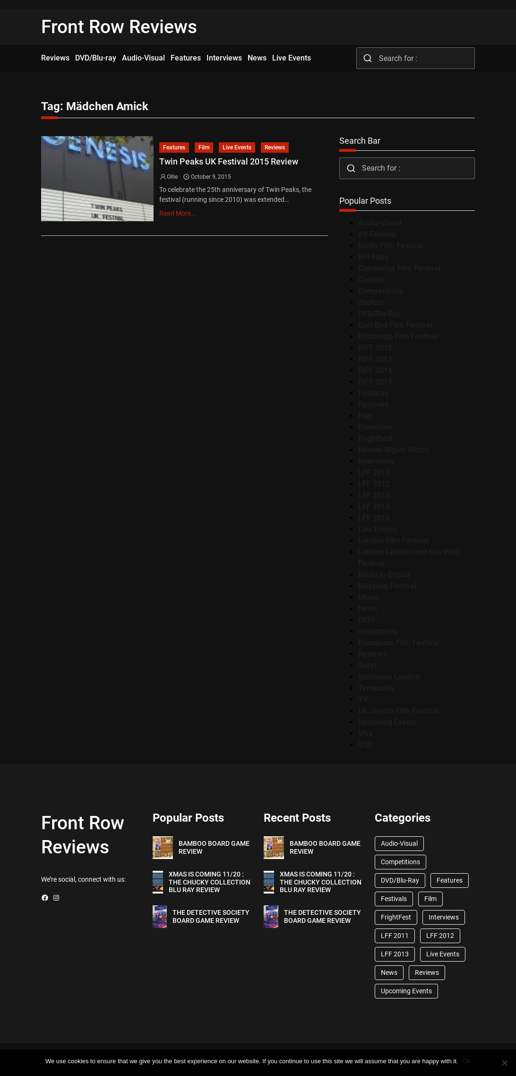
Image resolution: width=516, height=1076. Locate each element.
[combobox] (415, 58)
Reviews (275, 147)
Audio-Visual (379, 222)
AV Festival (377, 234)
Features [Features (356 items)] (450, 880)
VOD (365, 744)
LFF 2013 (374, 495)
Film (203, 147)
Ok (467, 1061)
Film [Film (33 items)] (430, 898)
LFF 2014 (374, 506)
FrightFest (375, 438)
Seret (367, 665)
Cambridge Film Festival (399, 268)
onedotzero (377, 631)
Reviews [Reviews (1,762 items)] (427, 972)
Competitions (380, 290)
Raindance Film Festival (398, 642)
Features (174, 147)
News (367, 608)
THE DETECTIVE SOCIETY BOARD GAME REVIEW (210, 916)
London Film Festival (393, 540)
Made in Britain (384, 574)
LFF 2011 (374, 472)
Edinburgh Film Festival (398, 336)
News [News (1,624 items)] (389, 972)
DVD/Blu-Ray (379, 313)
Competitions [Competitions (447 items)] (400, 862)
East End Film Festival (395, 325)
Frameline (375, 427)
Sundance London (389, 676)
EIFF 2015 (375, 381)
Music (368, 597)
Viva (365, 733)
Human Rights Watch (393, 449)
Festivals (373, 404)
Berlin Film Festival (390, 245)
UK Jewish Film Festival (398, 710)
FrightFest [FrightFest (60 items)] (396, 917)
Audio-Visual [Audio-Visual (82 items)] (399, 843)
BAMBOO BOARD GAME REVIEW (214, 847)
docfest (371, 302)
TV (363, 699)
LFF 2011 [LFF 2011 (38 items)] (395, 935)
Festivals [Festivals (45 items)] (394, 898)
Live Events (237, 147)
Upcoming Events (387, 722)
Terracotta (376, 688)
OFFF (367, 620)
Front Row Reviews (119, 27)
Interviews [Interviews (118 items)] (444, 917)
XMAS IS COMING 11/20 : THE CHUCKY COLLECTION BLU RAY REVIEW (209, 882)
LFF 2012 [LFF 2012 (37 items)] (440, 935)
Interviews (376, 461)
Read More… (177, 213)
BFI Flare (373, 256)
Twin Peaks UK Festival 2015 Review (228, 161)
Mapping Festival (387, 585)
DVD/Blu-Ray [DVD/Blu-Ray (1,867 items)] (400, 880)
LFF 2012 (374, 483)
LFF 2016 (374, 517)
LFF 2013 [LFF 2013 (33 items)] (395, 954)
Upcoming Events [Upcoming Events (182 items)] (406, 991)
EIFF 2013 (375, 359)
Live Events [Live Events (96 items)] (442, 954)
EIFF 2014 (375, 370)
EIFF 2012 (375, 347)
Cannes (371, 279)
